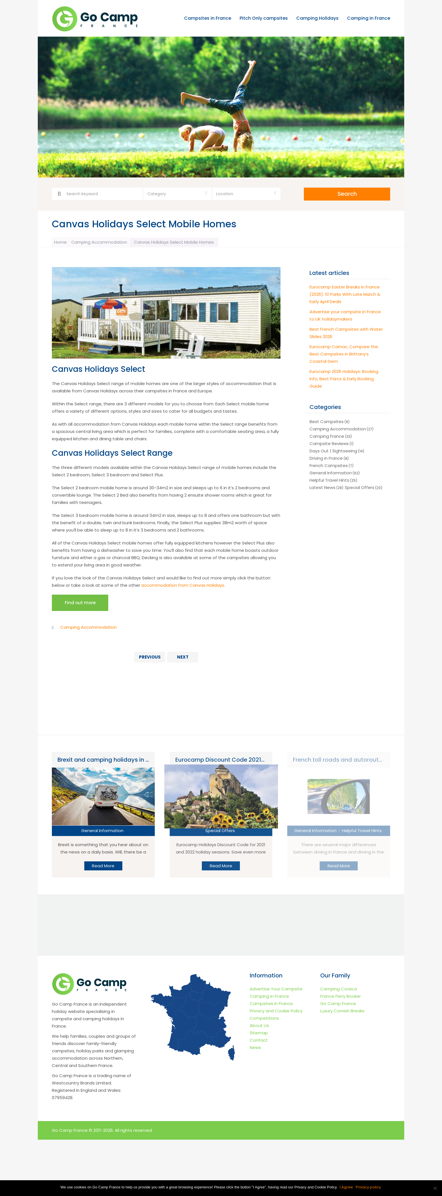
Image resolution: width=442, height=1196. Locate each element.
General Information (331, 472)
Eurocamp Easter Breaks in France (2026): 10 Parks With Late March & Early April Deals (345, 293)
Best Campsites (327, 421)
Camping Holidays (317, 18)
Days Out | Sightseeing (333, 450)
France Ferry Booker (340, 998)
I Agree (346, 1187)
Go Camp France (338, 1005)
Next (183, 659)
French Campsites (329, 465)
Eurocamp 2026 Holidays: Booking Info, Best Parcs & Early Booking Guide (344, 378)
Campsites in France (207, 18)
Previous (150, 659)
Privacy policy (368, 1187)
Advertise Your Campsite (276, 990)
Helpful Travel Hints (329, 479)
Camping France (327, 435)
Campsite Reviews (329, 443)
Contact (259, 1042)
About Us (259, 1027)
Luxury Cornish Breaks (342, 1012)
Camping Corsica (338, 990)
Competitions (264, 1020)
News (255, 1049)
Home (62, 241)
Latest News (322, 487)
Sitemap (259, 1034)
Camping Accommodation (106, 241)
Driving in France (326, 457)
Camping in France (368, 18)
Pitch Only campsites (264, 18)
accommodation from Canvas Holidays (182, 584)
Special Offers (359, 487)
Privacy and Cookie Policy (276, 1012)
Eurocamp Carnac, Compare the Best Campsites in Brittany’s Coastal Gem (344, 353)
